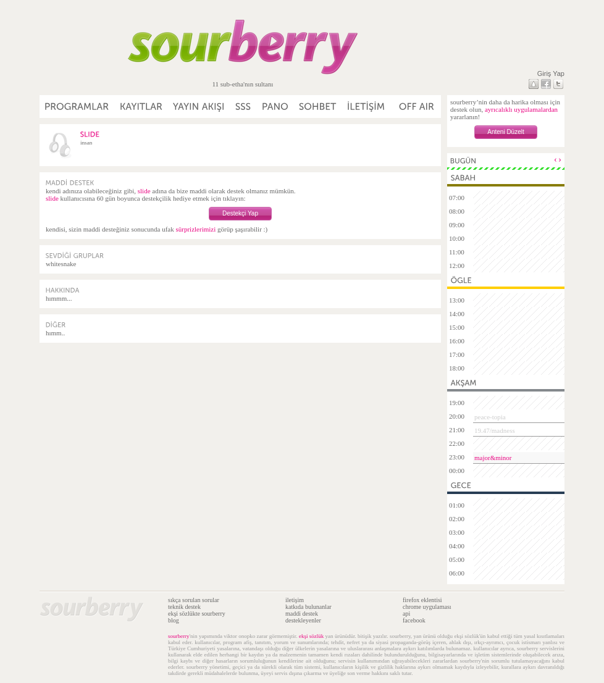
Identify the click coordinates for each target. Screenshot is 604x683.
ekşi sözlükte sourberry (196, 613)
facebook (414, 620)
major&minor (493, 457)
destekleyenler (303, 620)
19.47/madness (494, 430)
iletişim (294, 600)
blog (173, 620)
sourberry (179, 636)
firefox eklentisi (422, 600)
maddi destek (301, 613)
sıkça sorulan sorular (193, 600)
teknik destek (184, 606)
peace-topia (490, 417)
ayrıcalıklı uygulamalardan (521, 109)
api (406, 613)
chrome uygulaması (427, 606)
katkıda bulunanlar (308, 606)
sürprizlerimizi (195, 229)
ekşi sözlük (311, 636)
